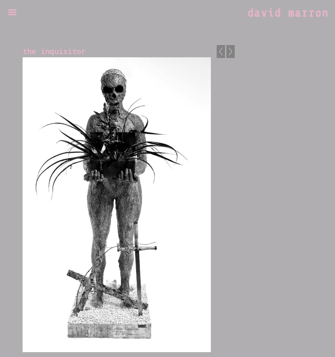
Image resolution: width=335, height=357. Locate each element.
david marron (288, 13)
